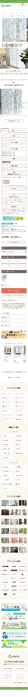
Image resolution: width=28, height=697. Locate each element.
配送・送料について (6, 325)
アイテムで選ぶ (11, 16)
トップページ (4, 16)
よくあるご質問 (5, 313)
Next (26, 30)
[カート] (22, 5)
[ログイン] (18, 5)
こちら (12, 308)
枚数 (3, 248)
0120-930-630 (15, 661)
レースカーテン (18, 16)
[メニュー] (25, 5)
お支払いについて (5, 321)
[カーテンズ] (6, 5)
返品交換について (5, 317)
